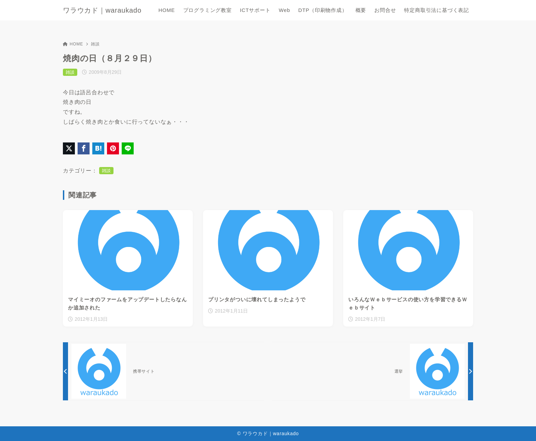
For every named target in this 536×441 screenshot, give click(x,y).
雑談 (95, 44)
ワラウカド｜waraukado (102, 10)
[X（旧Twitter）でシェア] (69, 148)
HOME (73, 44)
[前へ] (163, 371)
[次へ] (372, 371)
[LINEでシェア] (128, 148)
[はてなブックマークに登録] (98, 148)
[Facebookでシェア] (84, 148)
